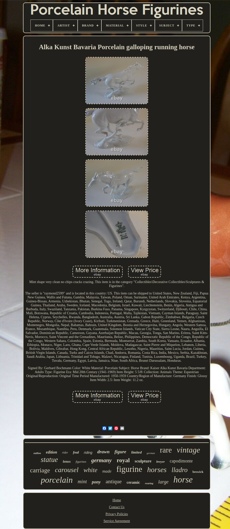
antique (114, 481)
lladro (179, 470)
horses (156, 469)
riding (88, 453)
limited (136, 452)
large (163, 481)
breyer (160, 461)
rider (65, 452)
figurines (81, 461)
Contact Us (117, 507)
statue (49, 459)
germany (101, 460)
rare (166, 450)
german (151, 453)
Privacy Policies (117, 514)
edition (51, 452)
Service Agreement (117, 521)
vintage (188, 449)
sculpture (143, 461)
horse (183, 479)
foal (76, 452)
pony (96, 482)
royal (123, 460)
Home (117, 500)
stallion (37, 453)
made (107, 471)
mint (82, 481)
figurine (129, 469)
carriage (40, 470)
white (90, 470)
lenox (67, 461)
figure (120, 451)
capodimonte (181, 460)
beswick (197, 472)
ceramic (133, 482)
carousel (66, 470)
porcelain (57, 479)
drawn (103, 451)
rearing (149, 483)
